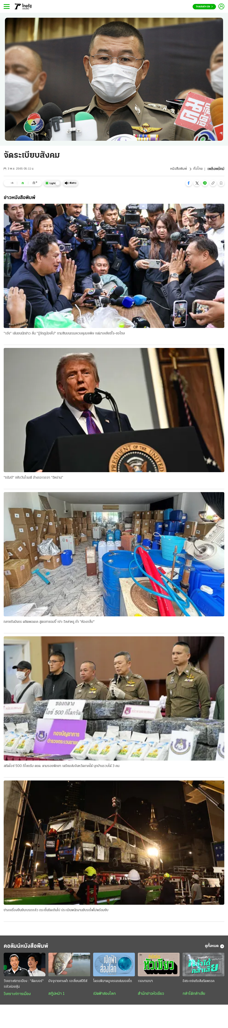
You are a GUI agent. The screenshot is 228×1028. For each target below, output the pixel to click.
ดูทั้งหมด (214, 949)
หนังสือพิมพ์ (177, 169)
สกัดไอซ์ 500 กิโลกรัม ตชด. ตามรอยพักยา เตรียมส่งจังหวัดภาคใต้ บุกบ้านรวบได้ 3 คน (61, 767)
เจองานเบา (145, 984)
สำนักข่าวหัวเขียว (151, 997)
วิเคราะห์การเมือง (17, 997)
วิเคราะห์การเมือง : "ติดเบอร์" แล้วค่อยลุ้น (24, 987)
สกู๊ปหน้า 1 (56, 997)
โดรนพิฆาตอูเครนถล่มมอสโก (112, 984)
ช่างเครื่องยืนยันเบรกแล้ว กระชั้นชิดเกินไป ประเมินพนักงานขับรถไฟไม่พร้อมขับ (56, 912)
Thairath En (204, 6)
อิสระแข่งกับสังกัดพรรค (198, 984)
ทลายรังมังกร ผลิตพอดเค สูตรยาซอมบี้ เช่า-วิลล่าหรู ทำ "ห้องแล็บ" (49, 622)
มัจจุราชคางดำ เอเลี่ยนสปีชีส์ (67, 984)
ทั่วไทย (198, 169)
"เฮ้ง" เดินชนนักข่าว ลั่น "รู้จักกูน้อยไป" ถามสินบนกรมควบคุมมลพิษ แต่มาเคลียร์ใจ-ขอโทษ (64, 334)
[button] (188, 183)
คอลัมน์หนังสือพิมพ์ (33, 948)
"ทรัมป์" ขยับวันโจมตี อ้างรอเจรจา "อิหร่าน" (33, 478)
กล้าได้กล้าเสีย (194, 997)
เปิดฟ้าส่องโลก (104, 997)
